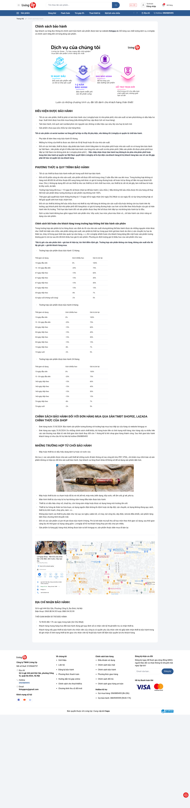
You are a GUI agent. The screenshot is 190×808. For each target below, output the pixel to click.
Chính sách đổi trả (105, 679)
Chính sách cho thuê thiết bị (70, 684)
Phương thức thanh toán (68, 674)
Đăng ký (167, 671)
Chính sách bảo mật (106, 665)
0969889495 (24, 683)
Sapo (107, 711)
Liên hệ (61, 665)
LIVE (133, 5)
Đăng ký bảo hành (66, 669)
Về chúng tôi (61, 656)
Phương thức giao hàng (108, 674)
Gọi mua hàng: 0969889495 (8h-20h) (113, 693)
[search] (116, 5)
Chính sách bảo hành (107, 669)
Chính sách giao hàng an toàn (110, 684)
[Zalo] (30, 700)
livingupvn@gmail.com (29, 689)
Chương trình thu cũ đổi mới (70, 688)
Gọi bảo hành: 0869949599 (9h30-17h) (114, 698)
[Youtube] (24, 700)
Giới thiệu (62, 660)
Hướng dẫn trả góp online (69, 679)
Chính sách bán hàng (104, 656)
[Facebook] (18, 700)
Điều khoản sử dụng (106, 660)
